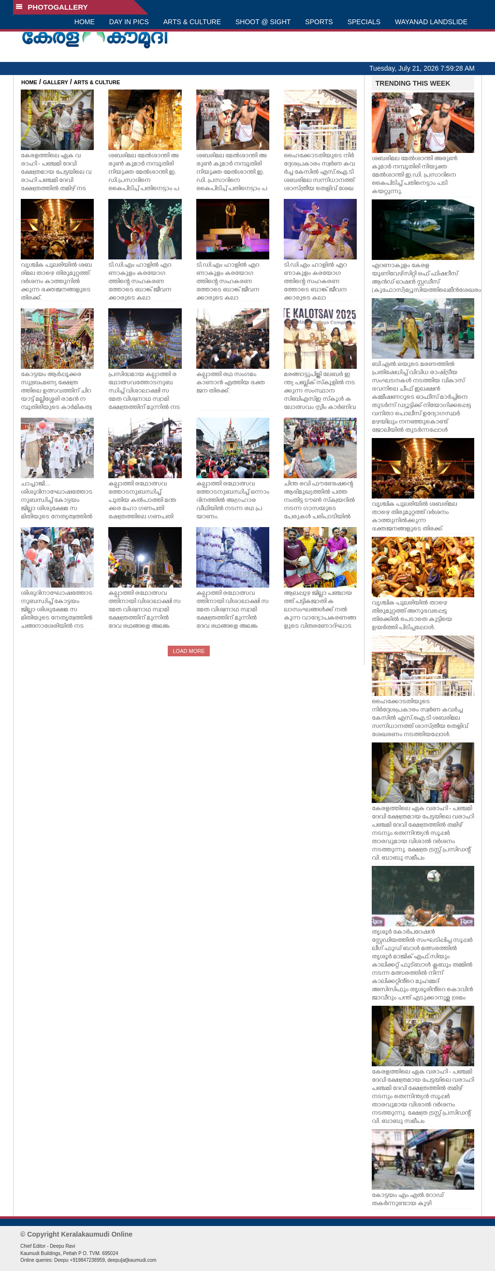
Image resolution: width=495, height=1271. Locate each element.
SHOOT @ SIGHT (263, 22)
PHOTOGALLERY (51, 7)
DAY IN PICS (129, 22)
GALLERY (55, 82)
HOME (84, 22)
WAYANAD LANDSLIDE (431, 22)
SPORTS (319, 22)
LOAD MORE (188, 651)
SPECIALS (364, 22)
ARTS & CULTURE (192, 22)
